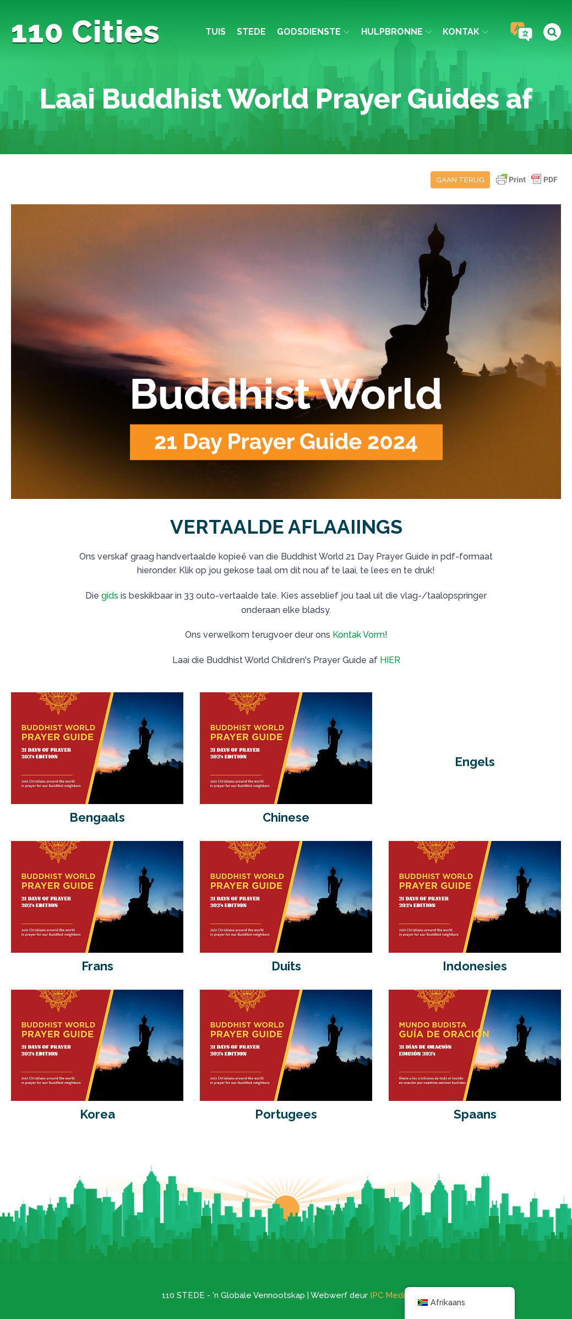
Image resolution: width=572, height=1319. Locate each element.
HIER (390, 660)
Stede (251, 31)
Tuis (215, 31)
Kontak (465, 31)
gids (109, 595)
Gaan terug (460, 180)
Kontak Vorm (359, 634)
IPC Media (389, 1295)
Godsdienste (313, 31)
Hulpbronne (396, 31)
